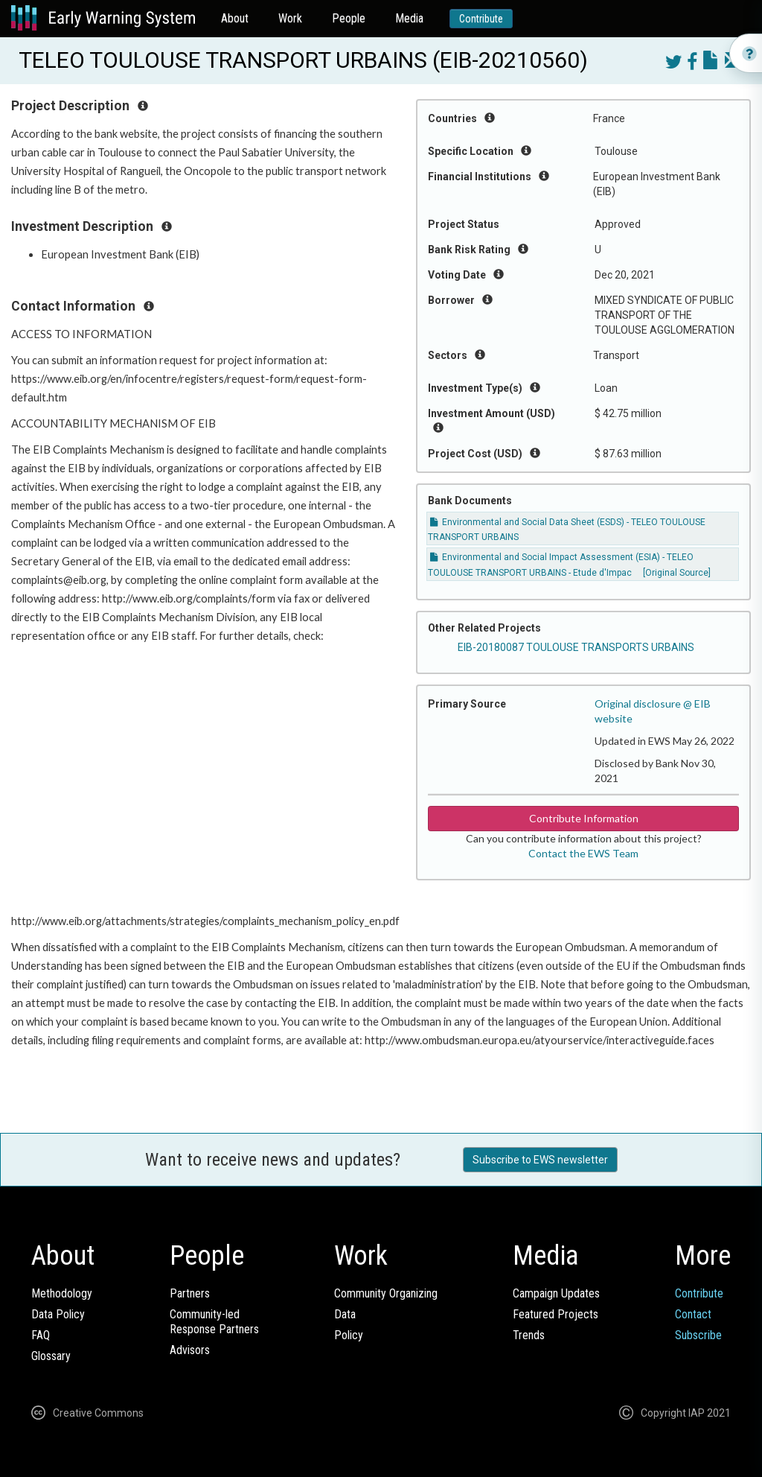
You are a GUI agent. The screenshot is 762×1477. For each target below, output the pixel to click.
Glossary (51, 1356)
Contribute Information (583, 818)
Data (345, 1314)
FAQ (40, 1335)
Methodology (61, 1293)
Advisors (190, 1350)
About (235, 18)
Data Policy (58, 1314)
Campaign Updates (556, 1293)
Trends (529, 1335)
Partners (190, 1293)
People (348, 18)
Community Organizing (386, 1293)
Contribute (481, 19)
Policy (348, 1335)
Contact (693, 1314)
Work (290, 18)
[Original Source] (677, 573)
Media (409, 18)
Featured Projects (555, 1314)
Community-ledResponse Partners (214, 1321)
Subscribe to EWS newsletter (540, 1160)
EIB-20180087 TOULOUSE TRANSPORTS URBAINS (576, 647)
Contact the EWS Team (583, 853)
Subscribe (698, 1335)
